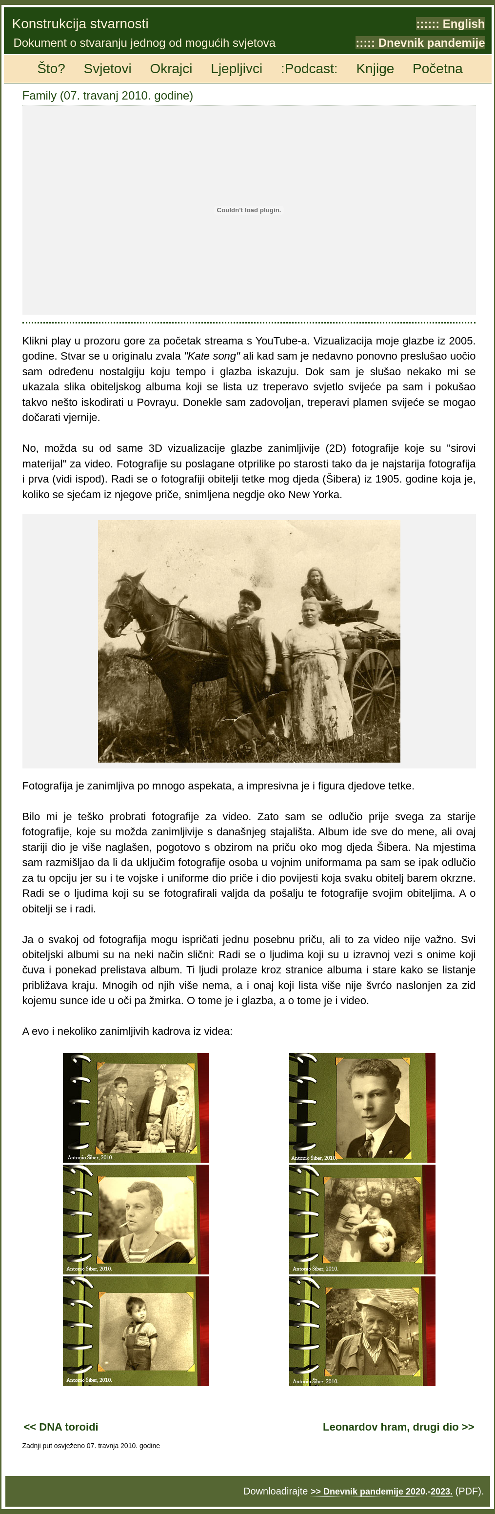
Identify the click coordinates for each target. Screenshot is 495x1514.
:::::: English (450, 23)
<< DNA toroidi (61, 1427)
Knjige (375, 68)
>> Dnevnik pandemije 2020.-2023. (382, 1491)
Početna (438, 68)
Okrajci (171, 68)
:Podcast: (309, 68)
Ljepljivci (236, 68)
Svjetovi (108, 68)
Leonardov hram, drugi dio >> (399, 1427)
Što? (51, 68)
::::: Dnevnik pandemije (420, 42)
